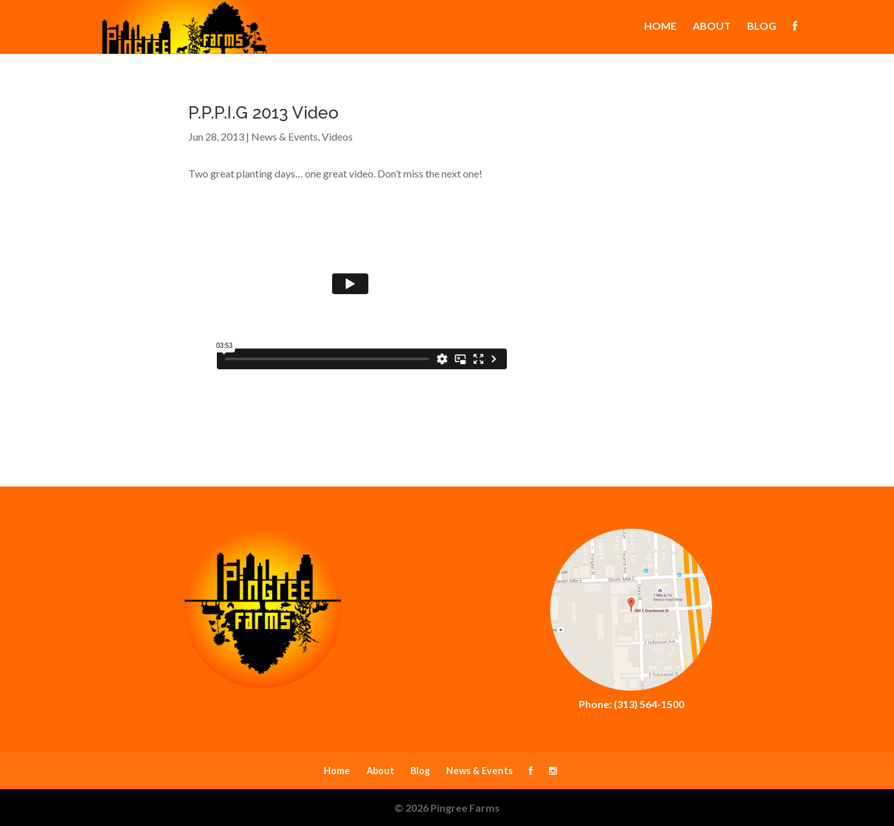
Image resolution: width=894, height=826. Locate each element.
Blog (761, 28)
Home (660, 28)
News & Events (284, 136)
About (712, 28)
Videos (337, 136)
